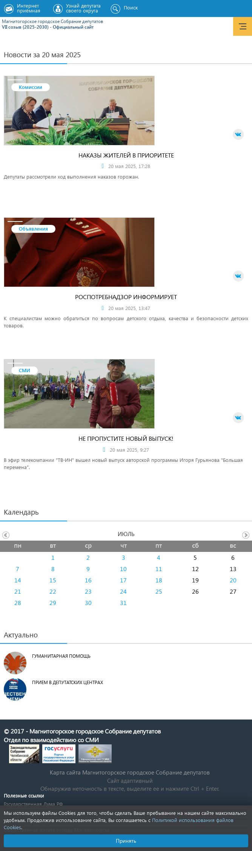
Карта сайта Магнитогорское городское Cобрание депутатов (130, 772)
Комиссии (30, 87)
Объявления (33, 228)
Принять (126, 840)
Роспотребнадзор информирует (126, 297)
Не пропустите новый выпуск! (126, 438)
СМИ (24, 370)
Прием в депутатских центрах (67, 682)
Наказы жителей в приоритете (126, 155)
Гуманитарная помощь (61, 656)
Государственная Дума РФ (33, 804)
